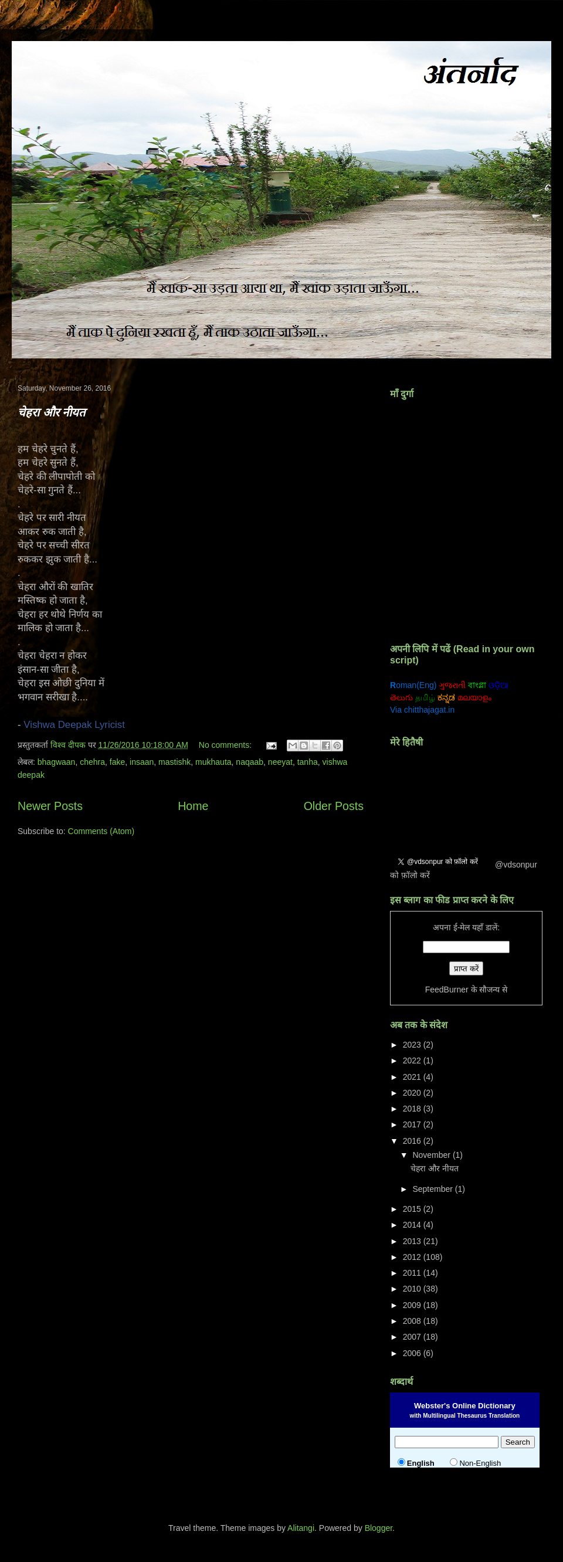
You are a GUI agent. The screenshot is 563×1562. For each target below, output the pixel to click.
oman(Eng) (413, 685)
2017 (413, 1124)
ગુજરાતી (452, 685)
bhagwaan (57, 762)
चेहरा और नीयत (51, 412)
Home (193, 805)
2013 (413, 1241)
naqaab (249, 762)
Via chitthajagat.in (422, 709)
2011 (413, 1273)
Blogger (378, 1528)
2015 (413, 1209)
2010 (413, 1288)
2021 (413, 1077)
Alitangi (300, 1528)
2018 (413, 1108)
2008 (413, 1321)
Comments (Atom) (101, 831)
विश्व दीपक (69, 745)
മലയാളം (474, 697)
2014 (413, 1224)
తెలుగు (401, 697)
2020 (413, 1092)
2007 (413, 1336)
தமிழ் (425, 697)
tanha (307, 762)
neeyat (280, 762)
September (433, 1189)
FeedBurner (447, 989)
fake (117, 762)
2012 (413, 1257)
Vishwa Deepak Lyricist (74, 724)
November (432, 1155)
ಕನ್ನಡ (446, 697)
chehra (92, 762)
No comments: (226, 745)
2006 (413, 1353)
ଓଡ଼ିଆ (498, 685)
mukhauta (213, 762)
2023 (413, 1044)
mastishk (174, 762)
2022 (413, 1060)
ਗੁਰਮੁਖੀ (523, 685)
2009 (413, 1305)
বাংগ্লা (477, 685)
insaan (142, 762)
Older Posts (334, 805)
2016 (413, 1141)
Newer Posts (50, 805)
